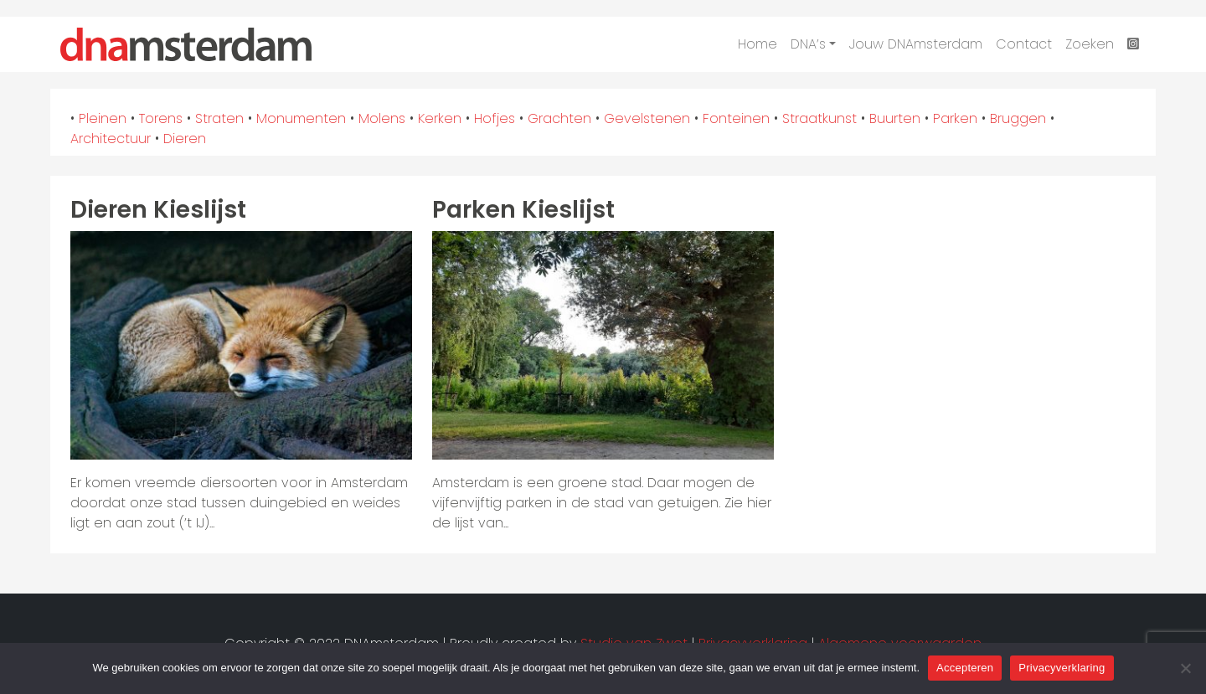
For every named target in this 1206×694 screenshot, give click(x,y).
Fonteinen (736, 118)
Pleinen (102, 118)
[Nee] (1185, 668)
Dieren (184, 138)
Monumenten (301, 118)
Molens (381, 118)
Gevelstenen (647, 118)
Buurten (894, 118)
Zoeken (1089, 44)
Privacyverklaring (1061, 667)
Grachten (559, 118)
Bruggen (1018, 118)
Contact (1024, 44)
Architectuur (110, 138)
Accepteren (964, 667)
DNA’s (808, 44)
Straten (219, 118)
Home (757, 44)
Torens (161, 118)
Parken (955, 118)
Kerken (439, 118)
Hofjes (494, 118)
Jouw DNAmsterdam (915, 44)
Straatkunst (819, 118)
